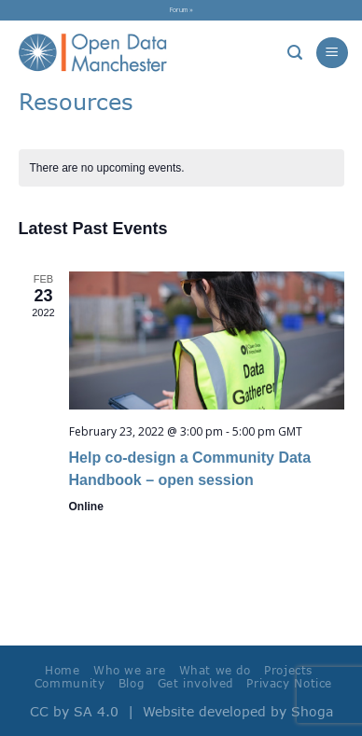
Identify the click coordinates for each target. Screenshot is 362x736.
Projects (288, 670)
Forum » (181, 9)
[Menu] (331, 52)
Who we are (129, 670)
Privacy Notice (289, 683)
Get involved (195, 683)
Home (62, 670)
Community (70, 683)
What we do (215, 670)
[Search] (294, 53)
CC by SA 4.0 (74, 711)
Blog (131, 683)
